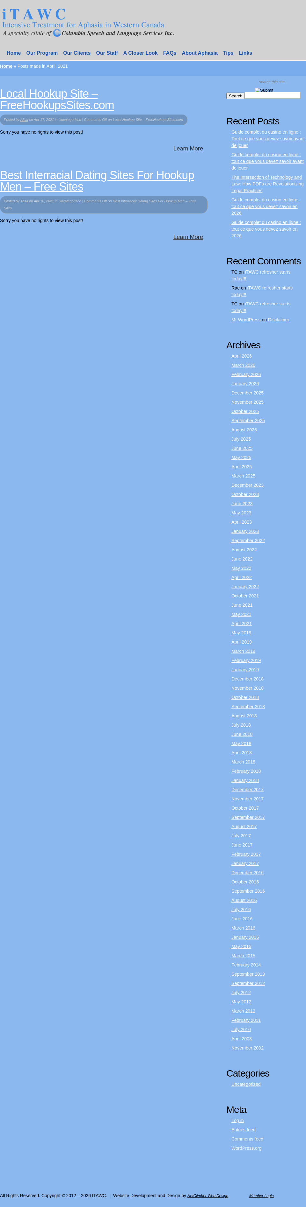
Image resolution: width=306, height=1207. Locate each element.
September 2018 (248, 706)
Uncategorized (246, 1084)
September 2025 (248, 420)
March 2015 (243, 955)
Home (14, 53)
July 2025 (241, 439)
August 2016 (244, 900)
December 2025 (247, 392)
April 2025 (241, 466)
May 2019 (241, 632)
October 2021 (245, 595)
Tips (228, 53)
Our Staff (107, 53)
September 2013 (248, 974)
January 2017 (245, 863)
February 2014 (246, 964)
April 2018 (241, 752)
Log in (237, 1120)
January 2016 (245, 937)
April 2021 (241, 623)
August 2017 (244, 826)
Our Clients (77, 53)
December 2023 (247, 485)
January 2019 (245, 669)
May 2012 (241, 1001)
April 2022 (241, 577)
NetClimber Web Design (208, 1196)
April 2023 (241, 522)
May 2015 (241, 946)
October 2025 (245, 411)
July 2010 (241, 1029)
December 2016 (247, 872)
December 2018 (247, 678)
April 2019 (241, 642)
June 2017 (241, 845)
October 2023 (245, 494)
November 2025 (247, 402)
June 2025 (241, 448)
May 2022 (241, 568)
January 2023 (245, 531)
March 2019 (243, 651)
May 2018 (241, 743)
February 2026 (246, 374)
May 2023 (241, 512)
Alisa (24, 120)
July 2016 (241, 909)
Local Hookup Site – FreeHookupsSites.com (57, 99)
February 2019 (246, 660)
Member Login (261, 1196)
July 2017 (241, 835)
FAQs (170, 53)
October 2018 (245, 697)
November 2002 (247, 1047)
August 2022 (244, 549)
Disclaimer (278, 319)
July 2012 (241, 992)
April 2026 (241, 356)
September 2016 (248, 891)
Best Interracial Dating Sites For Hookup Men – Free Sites (97, 181)
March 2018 (243, 761)
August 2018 (244, 715)
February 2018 (246, 771)
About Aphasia (200, 53)
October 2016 (245, 881)
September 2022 (248, 540)
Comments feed (247, 1138)
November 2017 (247, 798)
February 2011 (246, 1020)
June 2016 (241, 918)
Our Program (42, 53)
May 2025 (241, 457)
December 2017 (247, 789)
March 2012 (243, 1011)
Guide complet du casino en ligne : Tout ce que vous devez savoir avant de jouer (268, 138)
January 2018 (245, 780)
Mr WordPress (246, 319)
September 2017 (248, 817)
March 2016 (243, 928)
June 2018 (241, 734)
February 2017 (246, 854)
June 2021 (241, 605)
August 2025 (244, 429)
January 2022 (245, 586)
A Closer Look (140, 53)
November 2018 (247, 688)
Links (245, 53)
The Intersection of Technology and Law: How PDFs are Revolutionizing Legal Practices (267, 184)
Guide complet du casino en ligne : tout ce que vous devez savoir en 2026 (266, 206)
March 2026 (243, 365)
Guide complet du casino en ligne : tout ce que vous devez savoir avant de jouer (267, 161)
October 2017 (245, 808)
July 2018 (241, 725)
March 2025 (243, 475)
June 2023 (241, 503)
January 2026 (245, 383)
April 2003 (241, 1038)
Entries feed (243, 1129)
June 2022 (241, 559)
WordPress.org (246, 1148)
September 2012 (248, 983)
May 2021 (241, 614)
